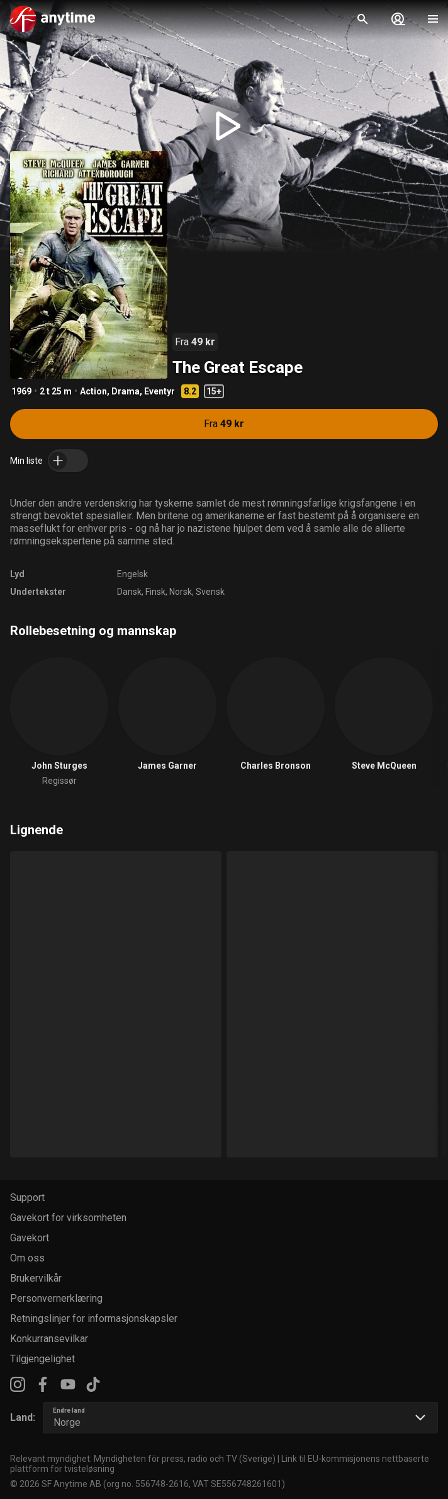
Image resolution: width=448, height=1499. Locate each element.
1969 (21, 391)
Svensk (210, 592)
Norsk (180, 592)
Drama (125, 391)
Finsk (155, 592)
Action (93, 391)
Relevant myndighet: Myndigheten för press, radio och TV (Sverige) (143, 1459)
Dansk (129, 592)
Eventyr (159, 391)
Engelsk (132, 574)
